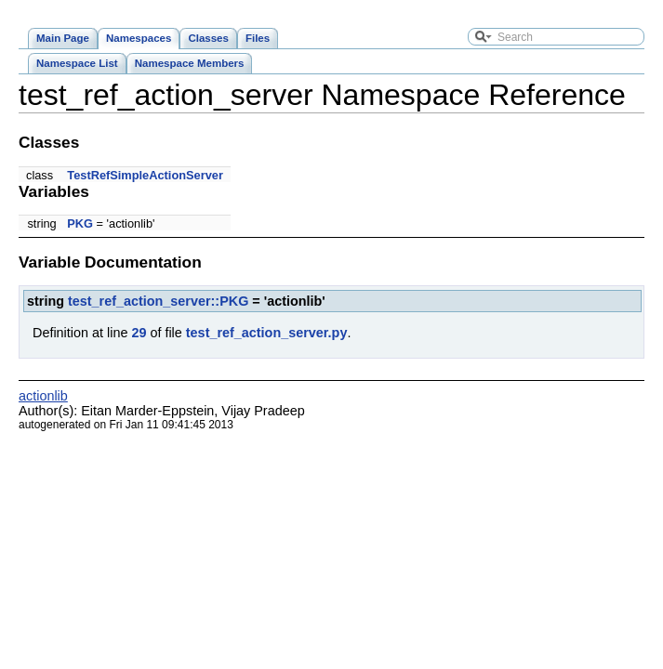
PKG (80, 223)
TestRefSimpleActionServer (145, 175)
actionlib (43, 395)
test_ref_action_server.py (267, 332)
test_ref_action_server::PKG (158, 301)
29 (138, 332)
